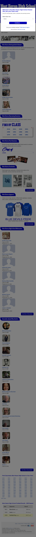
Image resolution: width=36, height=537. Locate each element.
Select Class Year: (7, 16)
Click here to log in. (25, 27)
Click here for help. (21, 29)
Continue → (18, 23)
